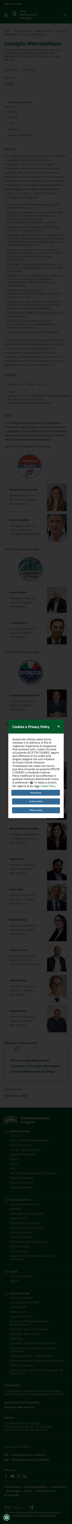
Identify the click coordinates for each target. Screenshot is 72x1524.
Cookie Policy (48, 717)
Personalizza (35, 723)
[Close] (58, 657)
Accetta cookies (36, 732)
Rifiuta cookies (36, 741)
